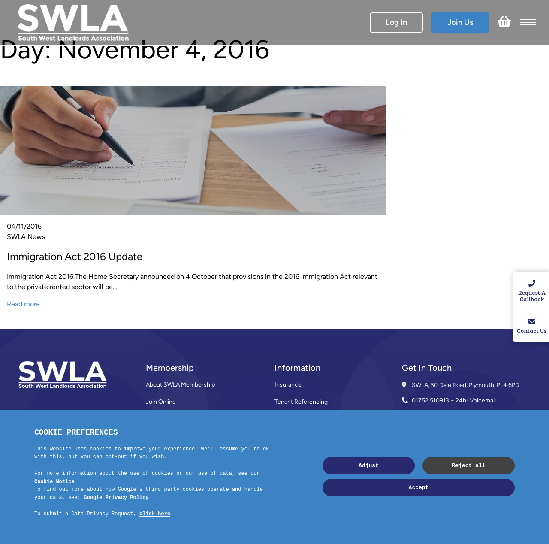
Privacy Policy (292, 470)
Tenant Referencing (301, 401)
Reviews (157, 419)
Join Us (460, 22)
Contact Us (161, 453)
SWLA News (26, 237)
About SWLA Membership (180, 384)
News (282, 436)
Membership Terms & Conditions (189, 436)
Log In (396, 22)
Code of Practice (297, 453)
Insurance (288, 384)
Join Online (161, 401)
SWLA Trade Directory (304, 419)
